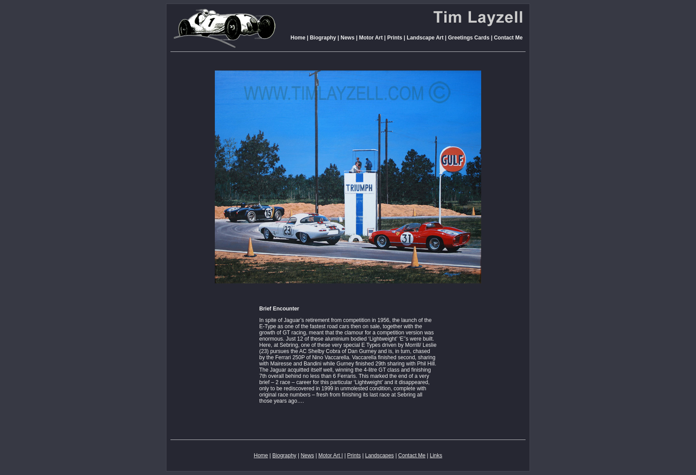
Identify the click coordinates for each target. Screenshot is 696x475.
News (347, 38)
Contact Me (508, 38)
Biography (323, 38)
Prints (394, 38)
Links (436, 455)
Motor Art (370, 38)
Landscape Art (425, 38)
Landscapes (379, 455)
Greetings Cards (468, 38)
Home (298, 38)
